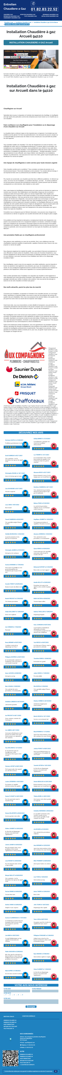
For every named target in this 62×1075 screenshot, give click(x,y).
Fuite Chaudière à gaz (30, 16)
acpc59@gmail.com (30, 1042)
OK (55, 1071)
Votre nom (7, 989)
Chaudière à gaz (8, 14)
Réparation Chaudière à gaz (12, 16)
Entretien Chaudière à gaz (27, 14)
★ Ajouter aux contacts (27, 1064)
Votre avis (7, 998)
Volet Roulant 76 (9, 1028)
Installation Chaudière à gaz (50, 16)
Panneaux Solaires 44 (10, 1020)
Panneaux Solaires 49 (10, 1022)
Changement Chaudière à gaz (12, 18)
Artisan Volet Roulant (10, 1026)
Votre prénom (36, 989)
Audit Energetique (9, 1024)
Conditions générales (28, 1016)
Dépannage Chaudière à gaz (50, 14)
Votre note (7, 993)
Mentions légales (9, 1016)
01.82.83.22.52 (31, 1045)
